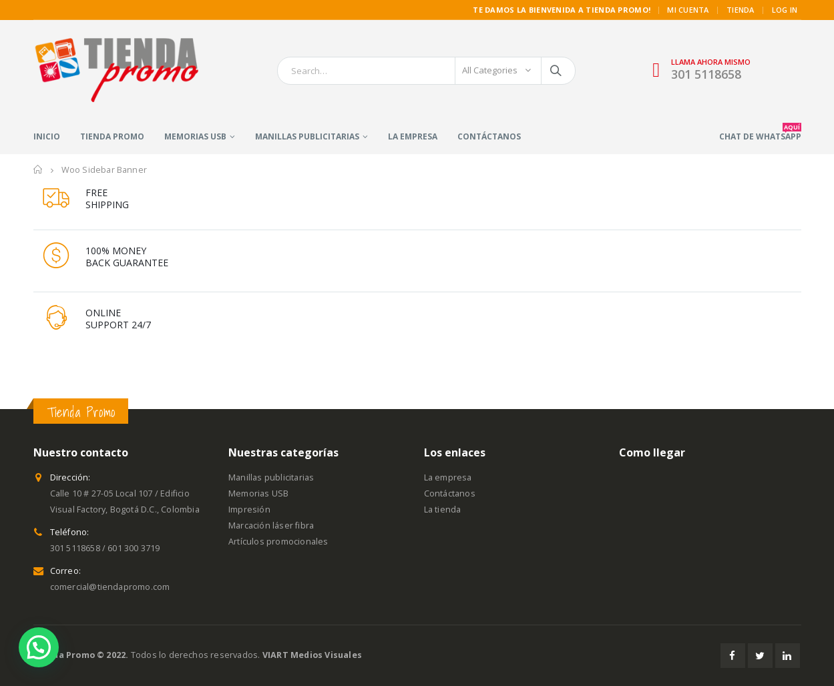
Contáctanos (489, 136)
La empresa (412, 136)
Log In (785, 10)
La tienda (442, 509)
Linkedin (787, 655)
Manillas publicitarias (307, 136)
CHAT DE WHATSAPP (760, 132)
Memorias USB (195, 136)
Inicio (46, 136)
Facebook (732, 655)
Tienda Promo (112, 136)
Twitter (760, 655)
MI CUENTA (687, 10)
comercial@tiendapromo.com (110, 587)
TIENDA (740, 10)
